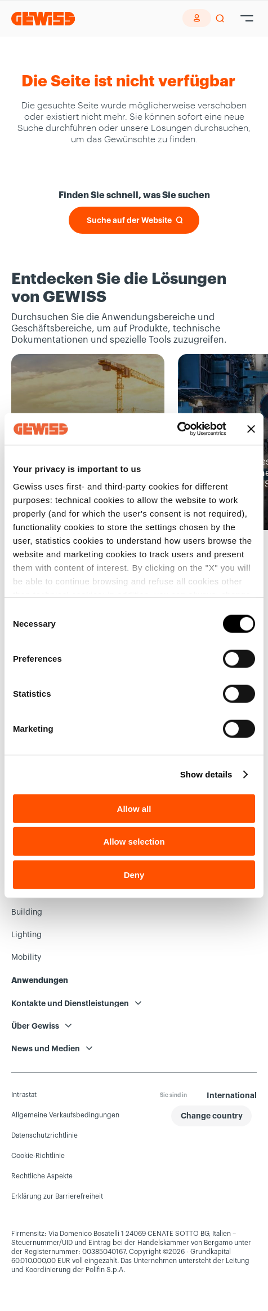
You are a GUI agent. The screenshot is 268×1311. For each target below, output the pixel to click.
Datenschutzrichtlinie (44, 1135)
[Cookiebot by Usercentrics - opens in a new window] (177, 429)
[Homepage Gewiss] (43, 18)
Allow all (134, 808)
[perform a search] (220, 18)
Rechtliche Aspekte (42, 1176)
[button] (211, 1115)
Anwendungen (39, 980)
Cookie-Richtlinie (38, 1155)
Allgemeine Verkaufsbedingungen (65, 1115)
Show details (206, 774)
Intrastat (24, 1094)
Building (26, 912)
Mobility (26, 958)
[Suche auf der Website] (134, 220)
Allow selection (133, 841)
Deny (134, 874)
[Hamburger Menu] (247, 18)
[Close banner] (251, 429)
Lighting (26, 935)
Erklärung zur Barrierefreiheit (57, 1196)
